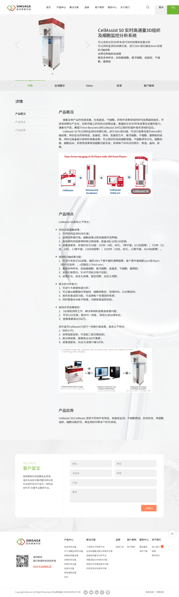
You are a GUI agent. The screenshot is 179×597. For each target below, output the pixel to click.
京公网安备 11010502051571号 (66, 592)
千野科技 (160, 592)
